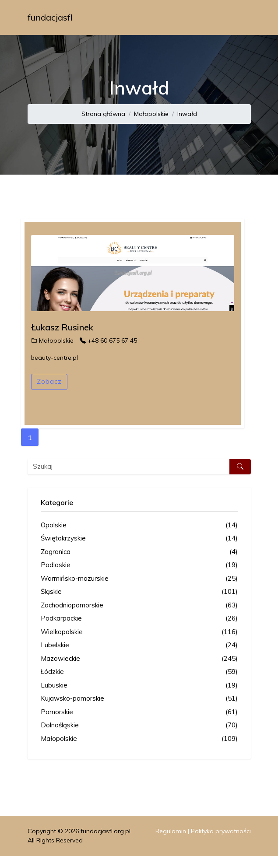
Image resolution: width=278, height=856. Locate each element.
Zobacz (49, 381)
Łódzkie (139, 672)
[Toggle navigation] (238, 17)
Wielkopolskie (139, 632)
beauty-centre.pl (54, 357)
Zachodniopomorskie (139, 605)
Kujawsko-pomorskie (139, 699)
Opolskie (139, 525)
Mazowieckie (139, 659)
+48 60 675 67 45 (108, 340)
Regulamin (170, 831)
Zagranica (139, 552)
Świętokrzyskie (139, 538)
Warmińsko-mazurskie (139, 579)
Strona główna (103, 114)
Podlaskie (139, 565)
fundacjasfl (50, 17)
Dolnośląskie (139, 725)
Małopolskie (151, 114)
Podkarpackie (139, 619)
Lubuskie (139, 686)
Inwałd (187, 114)
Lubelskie (139, 645)
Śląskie (139, 592)
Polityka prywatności (221, 831)
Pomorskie (139, 712)
